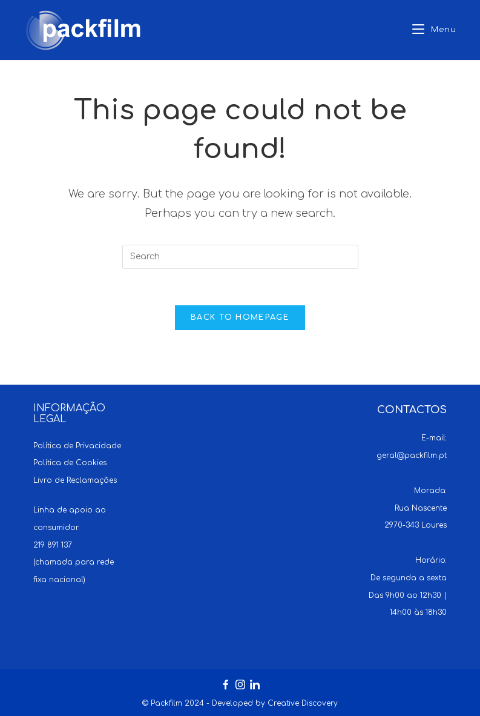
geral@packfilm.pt (411, 455)
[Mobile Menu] (434, 30)
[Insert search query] (240, 257)
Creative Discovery (303, 703)
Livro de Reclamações (75, 480)
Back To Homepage (240, 317)
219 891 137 (52, 545)
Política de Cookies (70, 463)
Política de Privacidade (77, 446)
